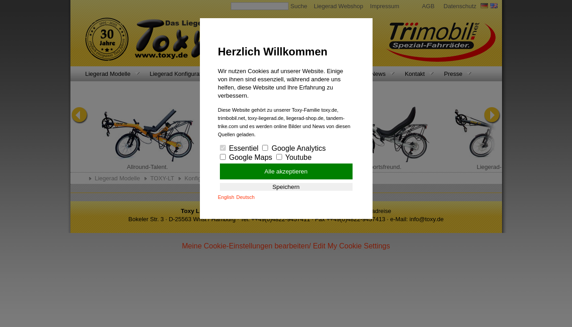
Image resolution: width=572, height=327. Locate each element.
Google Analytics (294, 148)
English (226, 197)
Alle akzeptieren (286, 171)
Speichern (285, 186)
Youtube (294, 157)
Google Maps (246, 157)
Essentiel (239, 148)
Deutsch (245, 197)
